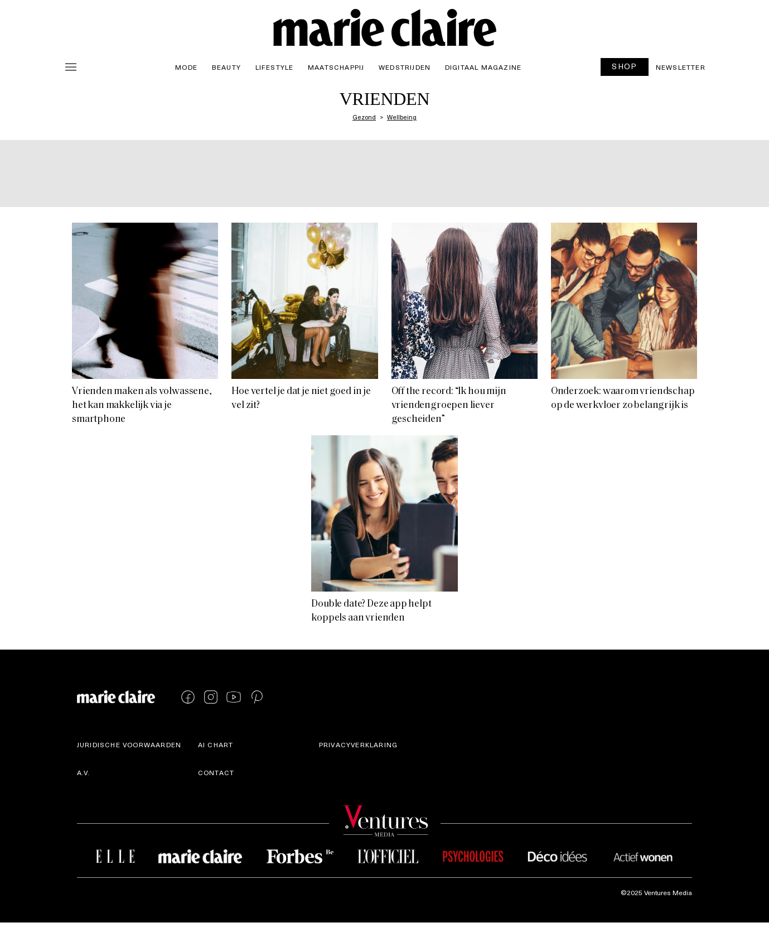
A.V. (83, 772)
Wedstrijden (405, 67)
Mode (186, 67)
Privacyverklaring (358, 744)
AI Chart (216, 744)
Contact (216, 772)
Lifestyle (274, 67)
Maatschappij (336, 67)
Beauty (226, 67)
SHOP (624, 66)
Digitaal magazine (483, 67)
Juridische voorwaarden (129, 744)
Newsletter (680, 67)
